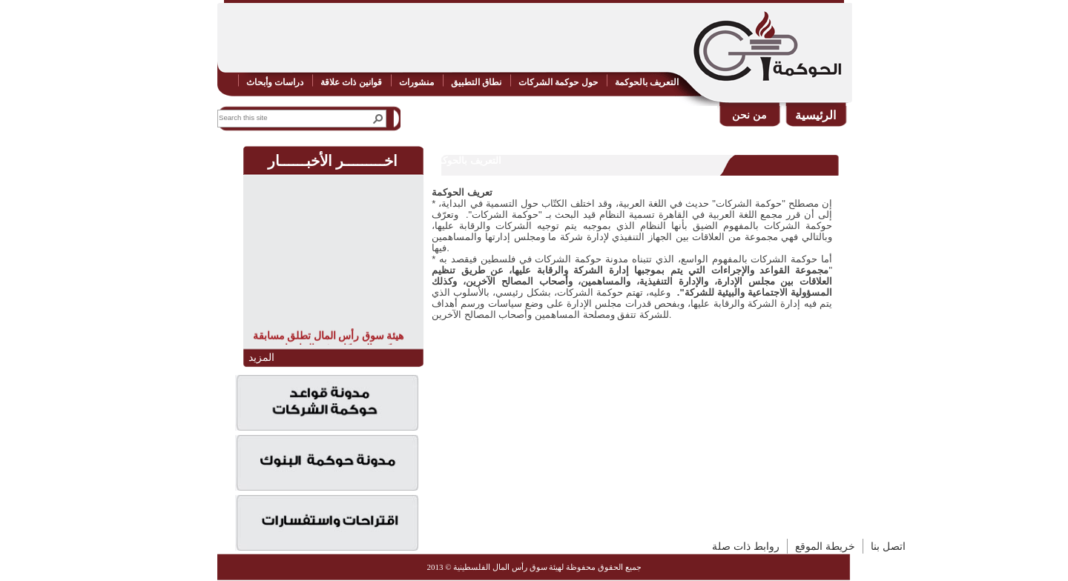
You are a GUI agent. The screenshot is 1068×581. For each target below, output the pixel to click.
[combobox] (292, 117)
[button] (378, 118)
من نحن (749, 115)
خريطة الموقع (825, 546)
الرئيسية (815, 115)
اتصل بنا (888, 546)
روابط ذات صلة (745, 546)
